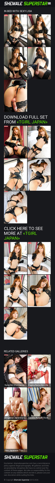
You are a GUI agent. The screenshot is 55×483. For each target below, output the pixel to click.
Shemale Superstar (21, 480)
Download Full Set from (26, 119)
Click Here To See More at (23, 233)
